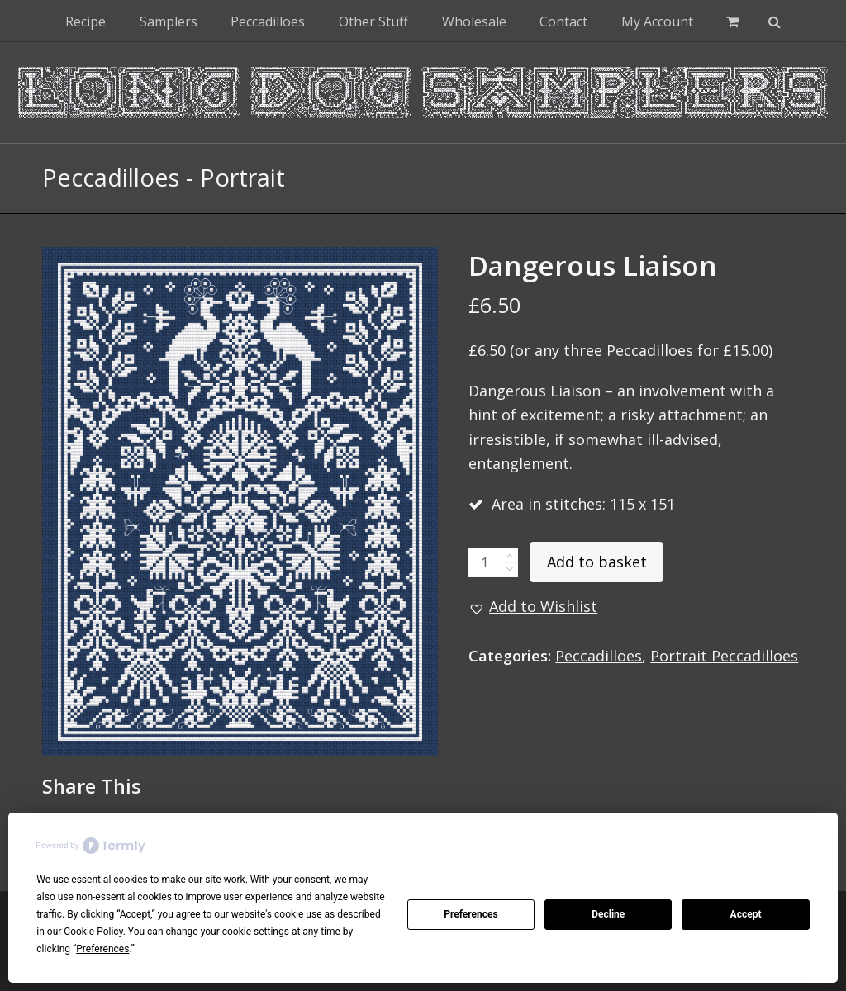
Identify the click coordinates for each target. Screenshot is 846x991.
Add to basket (597, 561)
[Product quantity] (484, 562)
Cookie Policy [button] (93, 931)
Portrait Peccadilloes (724, 656)
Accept (746, 914)
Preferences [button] (102, 949)
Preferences (471, 914)
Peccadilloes (598, 656)
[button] (732, 20)
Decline (608, 914)
